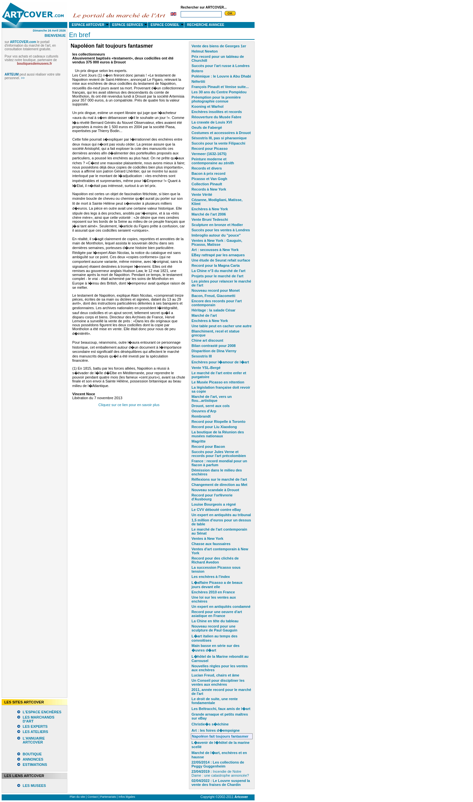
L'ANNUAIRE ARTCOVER (34, 740)
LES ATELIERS (35, 732)
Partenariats (108, 796)
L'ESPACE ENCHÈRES (42, 712)
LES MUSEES (34, 786)
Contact (92, 796)
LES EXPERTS (35, 726)
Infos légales (127, 796)
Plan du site (77, 796)
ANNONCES (33, 759)
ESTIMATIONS (35, 765)
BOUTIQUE (32, 754)
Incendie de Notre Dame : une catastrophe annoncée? (220, 773)
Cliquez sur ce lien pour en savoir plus (129, 405)
